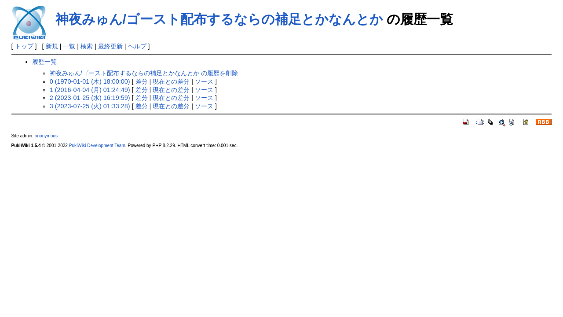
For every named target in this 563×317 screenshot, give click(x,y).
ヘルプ (137, 46)
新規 (52, 46)
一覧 (69, 46)
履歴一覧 (44, 61)
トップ (24, 46)
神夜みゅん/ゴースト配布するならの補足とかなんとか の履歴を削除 (144, 73)
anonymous (46, 135)
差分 (141, 81)
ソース (204, 81)
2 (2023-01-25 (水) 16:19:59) (90, 97)
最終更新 (110, 46)
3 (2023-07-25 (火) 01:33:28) (90, 106)
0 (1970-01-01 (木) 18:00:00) (90, 81)
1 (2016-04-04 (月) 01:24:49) (90, 89)
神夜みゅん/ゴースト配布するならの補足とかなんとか (219, 19)
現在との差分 (171, 81)
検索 (86, 46)
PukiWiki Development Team (97, 145)
